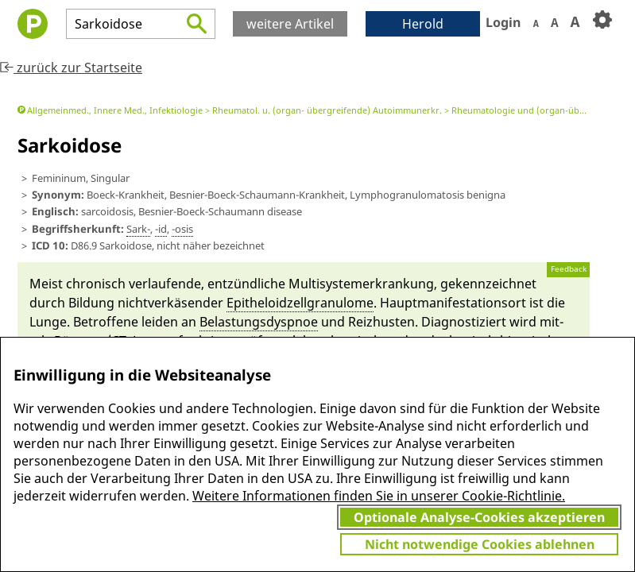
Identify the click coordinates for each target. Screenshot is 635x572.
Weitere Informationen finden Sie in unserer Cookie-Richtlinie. (378, 495)
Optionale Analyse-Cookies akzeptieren (479, 517)
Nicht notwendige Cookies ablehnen (479, 544)
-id (161, 229)
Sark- (138, 229)
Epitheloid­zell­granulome (300, 302)
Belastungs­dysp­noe (258, 321)
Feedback (569, 269)
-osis (182, 229)
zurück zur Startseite (71, 67)
